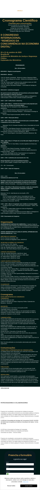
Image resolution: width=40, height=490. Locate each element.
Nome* (7, 462)
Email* (7, 467)
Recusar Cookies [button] (11, 485)
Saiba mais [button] (25, 481)
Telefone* (8, 471)
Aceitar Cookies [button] (28, 485)
